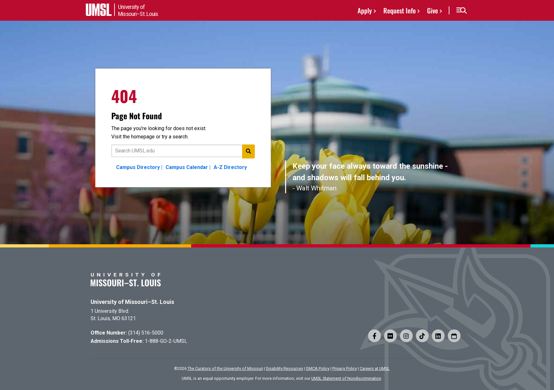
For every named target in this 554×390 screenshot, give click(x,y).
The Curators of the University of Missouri (225, 368)
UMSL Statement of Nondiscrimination (346, 378)
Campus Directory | (139, 167)
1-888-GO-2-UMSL (166, 341)
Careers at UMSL (375, 368)
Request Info (399, 10)
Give (432, 10)
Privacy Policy (344, 368)
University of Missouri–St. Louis (132, 302)
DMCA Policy (317, 368)
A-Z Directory (230, 167)
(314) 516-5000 (145, 333)
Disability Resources (284, 368)
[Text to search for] (183, 150)
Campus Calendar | (188, 167)
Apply (365, 10)
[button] (461, 10)
